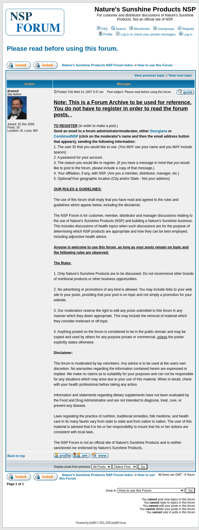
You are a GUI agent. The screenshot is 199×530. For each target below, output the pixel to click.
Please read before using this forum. (62, 48)
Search (118, 29)
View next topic (180, 75)
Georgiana (158, 131)
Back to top (16, 456)
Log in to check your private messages (146, 34)
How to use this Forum (155, 65)
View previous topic (149, 75)
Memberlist (139, 29)
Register (186, 29)
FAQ (102, 29)
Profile (105, 34)
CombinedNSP (66, 136)
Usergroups (163, 29)
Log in (185, 34)
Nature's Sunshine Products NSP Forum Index (97, 65)
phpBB (92, 522)
